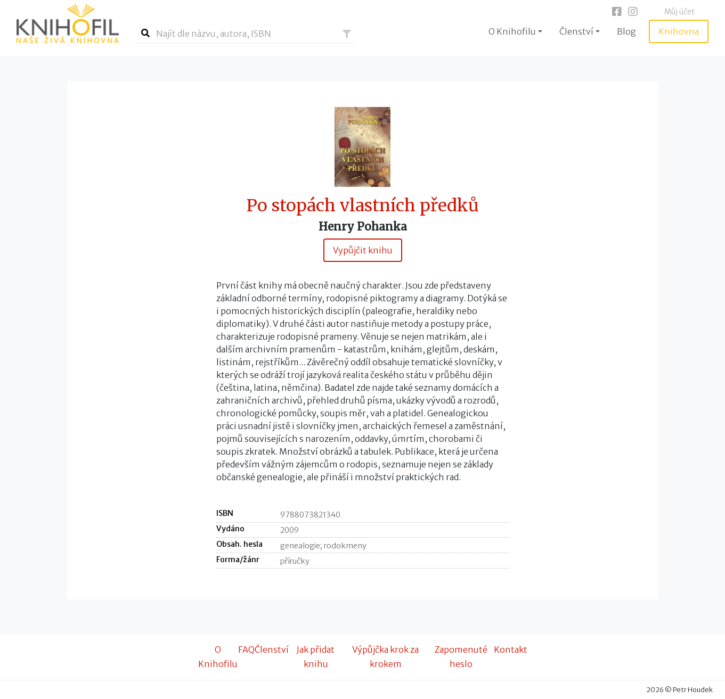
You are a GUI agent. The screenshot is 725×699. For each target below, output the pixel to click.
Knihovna (678, 31)
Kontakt (510, 649)
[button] (347, 34)
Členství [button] (576, 31)
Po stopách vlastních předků (363, 205)
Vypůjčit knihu (363, 250)
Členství (272, 649)
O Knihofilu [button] (512, 31)
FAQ (246, 649)
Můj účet (679, 12)
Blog (626, 31)
